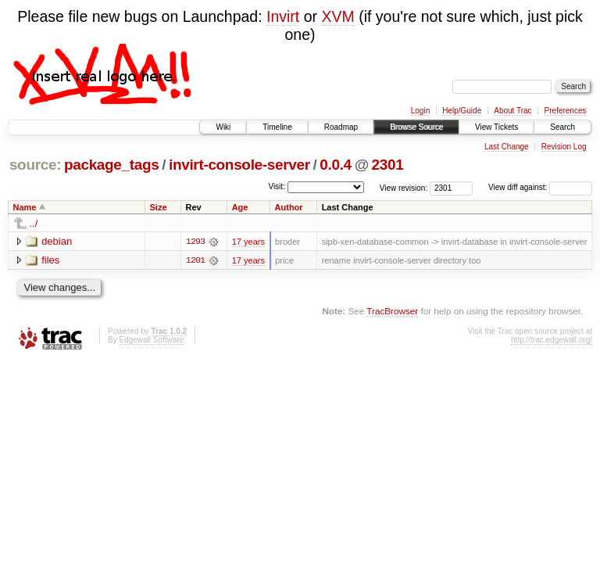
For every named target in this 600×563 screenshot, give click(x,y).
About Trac (512, 110)
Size (158, 207)
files (50, 260)
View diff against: (540, 187)
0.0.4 (336, 164)
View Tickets (496, 127)
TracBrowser (392, 311)
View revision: (404, 187)
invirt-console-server (239, 164)
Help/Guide (461, 110)
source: (35, 164)
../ (34, 223)
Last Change (506, 146)
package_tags (111, 164)
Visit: (276, 186)
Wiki (223, 127)
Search (562, 127)
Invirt (282, 16)
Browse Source (416, 127)
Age (240, 207)
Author (289, 207)
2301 (388, 164)
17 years (248, 241)
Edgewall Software (151, 339)
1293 (195, 241)
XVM (337, 16)
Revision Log (564, 146)
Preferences (566, 110)
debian (56, 241)
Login (420, 110)
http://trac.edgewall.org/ (551, 339)
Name (25, 207)
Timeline (276, 127)
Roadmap (341, 127)
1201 (195, 260)
